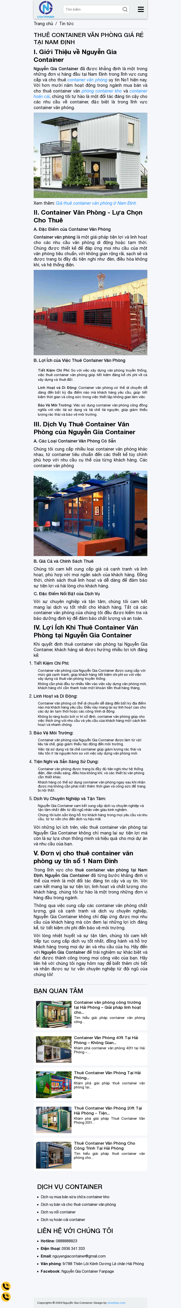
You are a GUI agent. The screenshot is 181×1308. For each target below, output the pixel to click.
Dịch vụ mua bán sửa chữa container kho (75, 1197)
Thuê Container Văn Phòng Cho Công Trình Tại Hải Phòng (104, 1146)
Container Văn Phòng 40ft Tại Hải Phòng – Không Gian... (106, 1040)
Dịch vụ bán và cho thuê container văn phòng (78, 1204)
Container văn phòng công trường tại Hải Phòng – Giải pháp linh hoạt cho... (107, 1007)
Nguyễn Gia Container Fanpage (87, 1271)
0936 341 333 (73, 1248)
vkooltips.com (116, 1302)
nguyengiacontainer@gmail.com (79, 1256)
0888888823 (66, 1241)
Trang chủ (43, 23)
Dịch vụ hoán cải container (63, 1219)
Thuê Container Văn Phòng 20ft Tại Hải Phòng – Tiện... (108, 1110)
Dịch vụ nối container (58, 1212)
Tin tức (66, 23)
